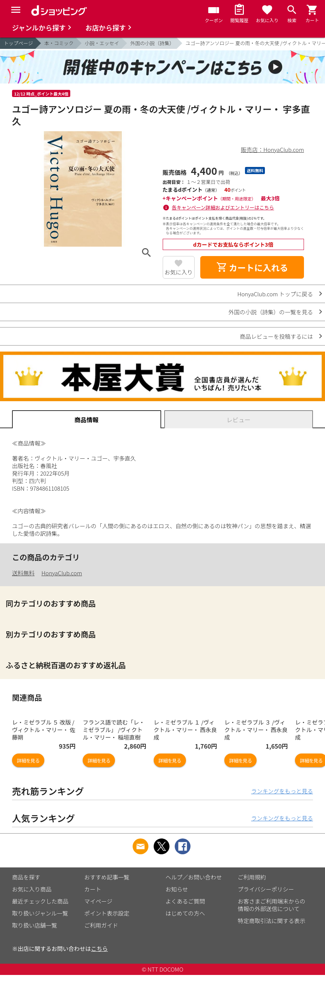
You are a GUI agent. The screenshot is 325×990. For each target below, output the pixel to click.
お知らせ (177, 889)
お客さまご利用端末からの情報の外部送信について (271, 905)
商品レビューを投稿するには (276, 336)
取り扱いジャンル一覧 (40, 913)
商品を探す (26, 877)
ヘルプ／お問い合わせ (194, 877)
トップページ (18, 43)
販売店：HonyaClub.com (272, 149)
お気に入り (179, 272)
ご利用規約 (252, 877)
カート (92, 889)
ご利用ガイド (101, 925)
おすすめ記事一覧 (106, 877)
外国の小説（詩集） (152, 43)
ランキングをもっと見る (282, 791)
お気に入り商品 (31, 889)
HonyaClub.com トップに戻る (275, 294)
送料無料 (23, 573)
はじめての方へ (185, 913)
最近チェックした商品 (40, 901)
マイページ (98, 901)
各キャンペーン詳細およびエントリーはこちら (223, 207)
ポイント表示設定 (106, 913)
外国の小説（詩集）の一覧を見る (270, 312)
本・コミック (59, 43)
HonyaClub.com (61, 573)
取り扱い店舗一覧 (34, 925)
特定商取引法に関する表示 (271, 921)
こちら (99, 948)
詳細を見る (28, 760)
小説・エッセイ (102, 43)
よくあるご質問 (185, 901)
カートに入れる (252, 267)
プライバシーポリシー (266, 889)
